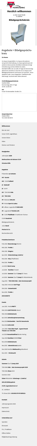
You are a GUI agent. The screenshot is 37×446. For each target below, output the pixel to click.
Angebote (7, 50)
